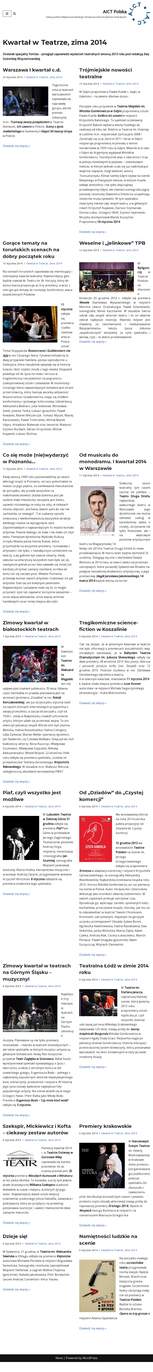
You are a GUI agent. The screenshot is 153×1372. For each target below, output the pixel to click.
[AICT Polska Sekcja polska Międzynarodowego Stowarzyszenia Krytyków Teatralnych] (98, 14)
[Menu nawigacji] (7, 14)
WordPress (90, 1368)
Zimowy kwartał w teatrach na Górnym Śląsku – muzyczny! (37, 979)
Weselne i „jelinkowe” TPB (112, 244)
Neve (59, 1368)
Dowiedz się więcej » (16, 147)
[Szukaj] (14, 13)
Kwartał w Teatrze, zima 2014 (44, 77)
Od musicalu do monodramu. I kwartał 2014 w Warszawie (113, 464)
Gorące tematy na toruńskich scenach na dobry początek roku (31, 251)
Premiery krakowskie (105, 1134)
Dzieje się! (15, 1246)
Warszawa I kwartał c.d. (32, 70)
